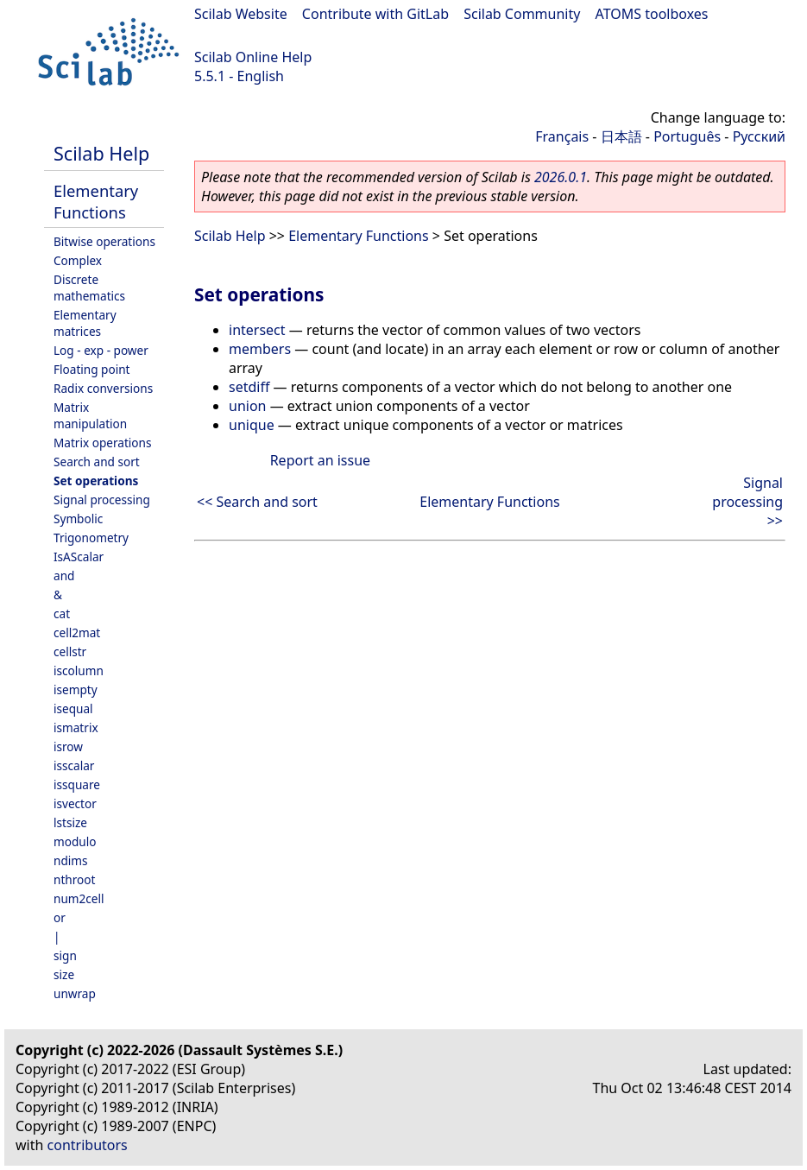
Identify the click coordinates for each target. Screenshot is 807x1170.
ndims (71, 860)
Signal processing (102, 499)
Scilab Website (240, 13)
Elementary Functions (96, 201)
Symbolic (78, 518)
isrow (68, 746)
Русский (759, 136)
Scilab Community (521, 13)
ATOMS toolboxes (652, 13)
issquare (77, 784)
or (60, 917)
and (64, 575)
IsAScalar (79, 556)
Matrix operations (102, 442)
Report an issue (320, 460)
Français (562, 136)
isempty (76, 689)
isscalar (74, 765)
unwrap (75, 993)
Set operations (96, 480)
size (64, 974)
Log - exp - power (101, 350)
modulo (75, 841)
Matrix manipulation (90, 415)
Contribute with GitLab (375, 13)
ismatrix (76, 727)
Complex (78, 260)
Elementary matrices (85, 323)
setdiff (249, 386)
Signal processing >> (747, 501)
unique (251, 424)
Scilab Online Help (253, 56)
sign (65, 955)
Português (687, 136)
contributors (87, 1144)
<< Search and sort (257, 501)
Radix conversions (103, 388)
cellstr (70, 651)
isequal (73, 708)
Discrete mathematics (89, 287)
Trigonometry (91, 537)
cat (62, 613)
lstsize (70, 822)
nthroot (74, 879)
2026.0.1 (560, 177)
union (247, 405)
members (260, 348)
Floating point (92, 369)
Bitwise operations (104, 241)
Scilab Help (101, 153)
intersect (257, 329)
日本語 (621, 136)
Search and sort (97, 461)
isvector (75, 803)
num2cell (79, 898)
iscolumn (79, 670)
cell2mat (77, 632)
